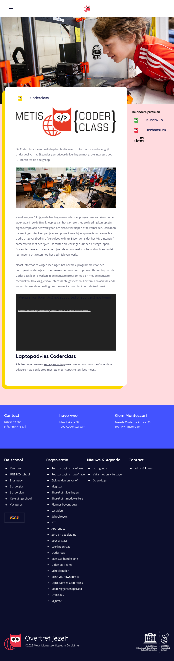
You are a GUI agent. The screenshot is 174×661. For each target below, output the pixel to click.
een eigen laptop (54, 364)
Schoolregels (60, 516)
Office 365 (58, 595)
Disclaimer (73, 645)
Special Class (60, 540)
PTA (54, 522)
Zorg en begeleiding (64, 534)
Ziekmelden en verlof (65, 480)
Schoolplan (17, 492)
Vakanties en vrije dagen (108, 474)
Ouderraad (58, 553)
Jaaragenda (100, 468)
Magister (57, 486)
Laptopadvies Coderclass (67, 583)
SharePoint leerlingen (65, 492)
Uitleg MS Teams (62, 565)
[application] (66, 322)
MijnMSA (57, 601)
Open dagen (100, 480)
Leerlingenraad (61, 546)
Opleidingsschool (21, 498)
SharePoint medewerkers (67, 498)
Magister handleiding (65, 559)
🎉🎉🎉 (15, 517)
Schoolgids (17, 486)
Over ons (15, 468)
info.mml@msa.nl (15, 426)
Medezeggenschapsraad (67, 589)
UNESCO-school (20, 474)
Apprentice (58, 528)
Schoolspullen (60, 571)
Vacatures (16, 504)
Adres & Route (143, 468)
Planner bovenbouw (64, 504)
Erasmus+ (16, 480)
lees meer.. (89, 369)
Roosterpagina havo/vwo (67, 468)
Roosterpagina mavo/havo (68, 474)
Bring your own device (65, 577)
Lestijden (57, 510)
